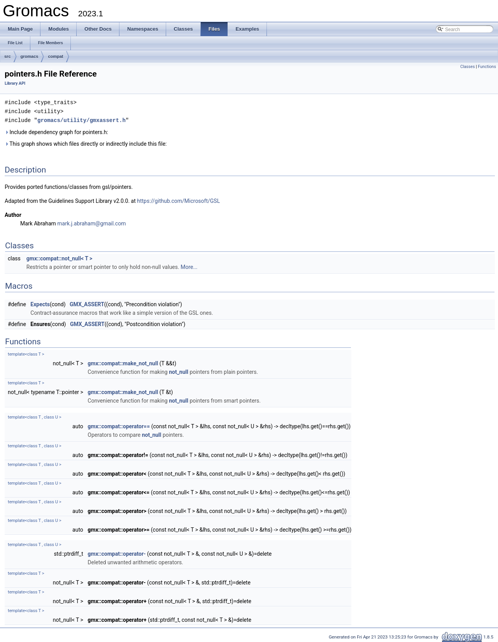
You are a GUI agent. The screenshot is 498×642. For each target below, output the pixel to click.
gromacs (30, 56)
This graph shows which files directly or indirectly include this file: (86, 143)
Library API (15, 83)
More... (189, 266)
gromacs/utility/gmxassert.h (81, 119)
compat (55, 56)
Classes (467, 66)
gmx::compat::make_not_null (123, 362)
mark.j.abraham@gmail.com (91, 222)
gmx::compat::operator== (119, 425)
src (7, 56)
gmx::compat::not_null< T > (59, 257)
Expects (40, 303)
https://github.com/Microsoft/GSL (178, 200)
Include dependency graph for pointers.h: (56, 131)
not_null (178, 371)
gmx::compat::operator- (117, 553)
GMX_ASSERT (87, 303)
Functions (487, 66)
